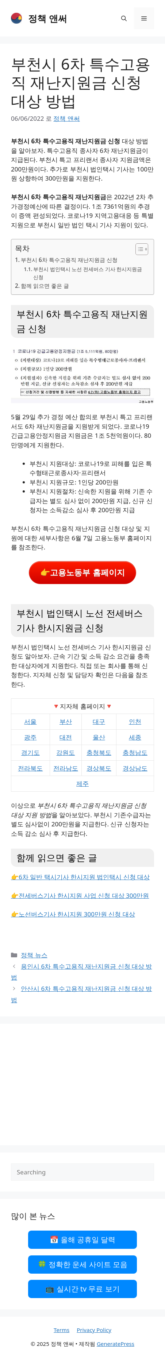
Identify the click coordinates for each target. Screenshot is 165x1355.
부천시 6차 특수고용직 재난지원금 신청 (69, 259)
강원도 (65, 752)
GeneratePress (115, 1343)
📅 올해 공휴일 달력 (83, 1239)
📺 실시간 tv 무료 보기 (82, 1289)
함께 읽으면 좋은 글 (45, 285)
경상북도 (99, 768)
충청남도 (135, 752)
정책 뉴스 (34, 955)
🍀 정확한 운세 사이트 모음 (82, 1264)
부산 (66, 721)
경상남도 (135, 768)
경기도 (30, 752)
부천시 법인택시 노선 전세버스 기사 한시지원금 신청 (87, 273)
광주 (30, 737)
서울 (30, 721)
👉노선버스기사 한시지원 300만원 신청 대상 (73, 914)
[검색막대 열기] (124, 18)
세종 (135, 737)
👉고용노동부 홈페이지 (82, 572)
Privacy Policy (94, 1329)
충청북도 (99, 752)
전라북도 (30, 768)
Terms (61, 1329)
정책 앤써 (47, 18)
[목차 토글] (138, 249)
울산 (99, 737)
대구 (99, 721)
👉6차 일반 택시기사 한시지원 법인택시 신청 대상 (80, 877)
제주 (82, 783)
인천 (135, 721)
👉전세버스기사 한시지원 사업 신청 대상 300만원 (80, 895)
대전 (66, 737)
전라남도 (65, 768)
